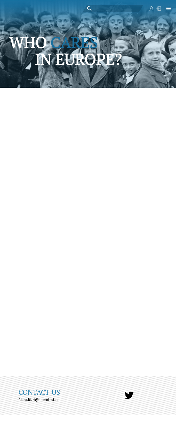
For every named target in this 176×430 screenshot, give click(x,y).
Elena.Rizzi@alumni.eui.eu (38, 399)
